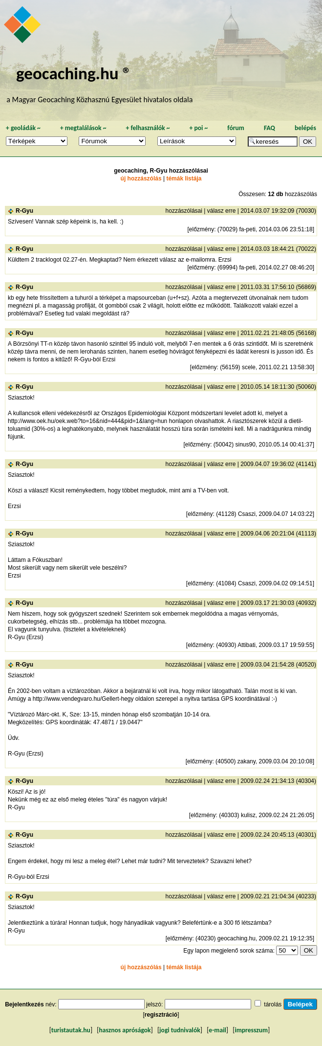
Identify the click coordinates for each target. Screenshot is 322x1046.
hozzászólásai (184, 210)
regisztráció (161, 1014)
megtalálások (83, 128)
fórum (235, 128)
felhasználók (147, 128)
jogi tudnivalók (179, 1030)
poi (198, 128)
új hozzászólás (141, 178)
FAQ (269, 128)
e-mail (217, 1030)
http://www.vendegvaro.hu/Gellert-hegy (83, 698)
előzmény (201, 229)
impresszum (251, 1030)
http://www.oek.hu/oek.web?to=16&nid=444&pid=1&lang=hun (87, 421)
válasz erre (221, 210)
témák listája (183, 178)
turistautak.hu (70, 1030)
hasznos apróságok (124, 1030)
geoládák (23, 128)
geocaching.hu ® (73, 73)
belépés (305, 128)
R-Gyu (24, 210)
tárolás (272, 1004)
